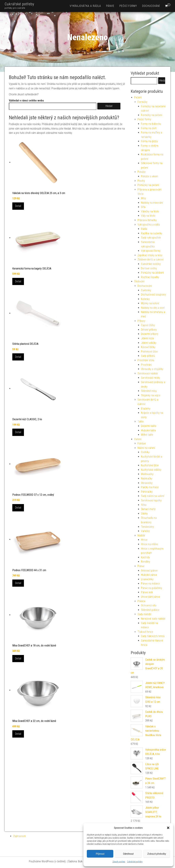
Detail (18, 206)
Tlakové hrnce (145, 631)
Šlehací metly (148, 509)
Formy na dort (148, 128)
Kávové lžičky (148, 347)
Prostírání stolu (146, 360)
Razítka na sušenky (151, 233)
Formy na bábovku (151, 123)
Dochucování (151, 6)
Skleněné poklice (150, 610)
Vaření (137, 439)
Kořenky (145, 299)
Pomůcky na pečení (148, 185)
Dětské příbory (149, 329)
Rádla (144, 228)
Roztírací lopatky (150, 277)
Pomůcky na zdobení (152, 272)
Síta (143, 207)
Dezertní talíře (148, 426)
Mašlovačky (147, 474)
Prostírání (146, 364)
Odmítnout (128, 853)
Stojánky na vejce (150, 395)
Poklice (141, 601)
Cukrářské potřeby (135, 861)
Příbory (141, 321)
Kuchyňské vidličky (151, 469)
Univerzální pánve (150, 596)
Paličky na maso (150, 487)
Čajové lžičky (148, 325)
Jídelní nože (147, 338)
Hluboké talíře (148, 430)
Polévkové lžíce (149, 351)
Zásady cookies (118, 861)
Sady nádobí (144, 614)
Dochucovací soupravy (153, 294)
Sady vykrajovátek (151, 237)
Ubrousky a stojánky (152, 369)
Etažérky (145, 408)
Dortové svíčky (149, 268)
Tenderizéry (147, 526)
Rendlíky (145, 561)
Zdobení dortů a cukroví (150, 259)
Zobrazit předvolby (156, 853)
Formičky (142, 102)
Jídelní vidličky (148, 342)
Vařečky (145, 531)
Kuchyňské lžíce (150, 465)
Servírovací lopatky (151, 500)
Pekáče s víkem (149, 176)
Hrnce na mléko (149, 544)
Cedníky (145, 452)
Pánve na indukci (150, 583)
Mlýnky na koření (150, 303)
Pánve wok (147, 592)
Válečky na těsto (150, 211)
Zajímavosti (19, 836)
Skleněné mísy (149, 391)
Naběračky (146, 478)
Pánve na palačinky (151, 588)
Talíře (141, 421)
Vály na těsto (148, 215)
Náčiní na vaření (146, 447)
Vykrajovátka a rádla (85, 6)
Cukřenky (146, 290)
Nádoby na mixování (152, 202)
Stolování (139, 281)
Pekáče (142, 171)
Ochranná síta (148, 605)
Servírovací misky (150, 377)
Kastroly (145, 557)
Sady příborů (148, 355)
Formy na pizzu (149, 141)
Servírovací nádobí (148, 373)
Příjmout (100, 853)
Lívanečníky (147, 579)
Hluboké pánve (149, 574)
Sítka (143, 504)
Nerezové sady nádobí (153, 618)
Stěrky (144, 513)
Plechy (141, 180)
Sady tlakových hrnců (153, 636)
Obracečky (146, 483)
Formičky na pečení (151, 115)
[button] (168, 828)
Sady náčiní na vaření (152, 496)
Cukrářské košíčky (151, 264)
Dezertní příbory (149, 334)
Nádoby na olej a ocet (153, 307)
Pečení (138, 97)
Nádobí (141, 535)
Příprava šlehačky (147, 220)
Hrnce (144, 539)
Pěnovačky (147, 491)
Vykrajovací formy (150, 250)
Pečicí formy (128, 6)
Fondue (142, 443)
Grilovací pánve (149, 570)
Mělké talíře (147, 434)
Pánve (110, 6)
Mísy (143, 198)
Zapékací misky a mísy (150, 255)
